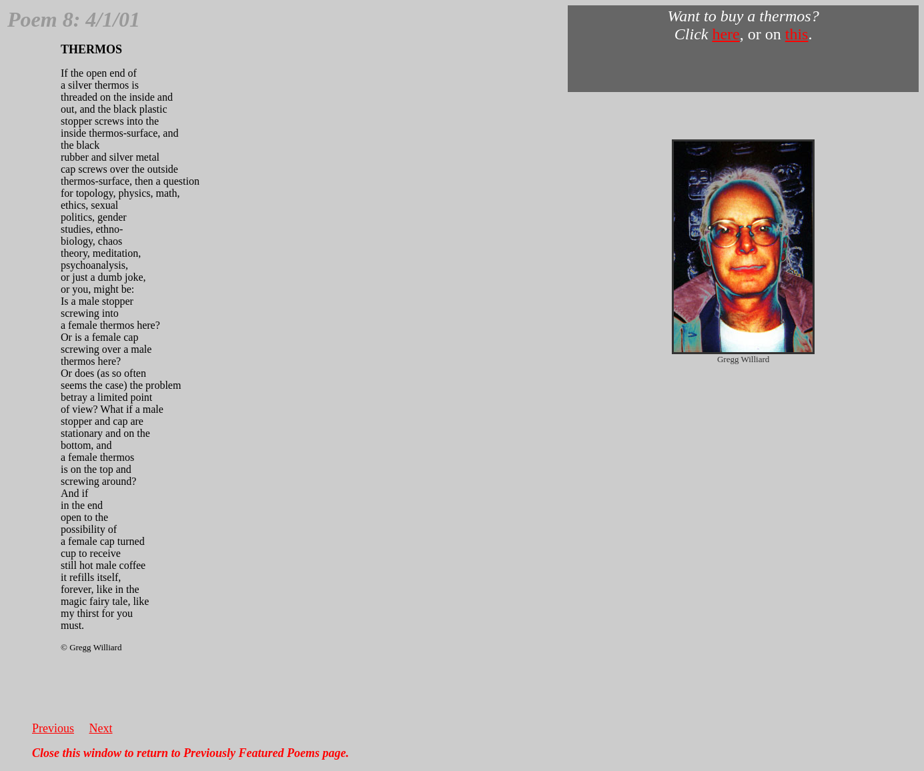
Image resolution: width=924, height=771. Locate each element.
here (725, 34)
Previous (53, 728)
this (797, 34)
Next (101, 728)
